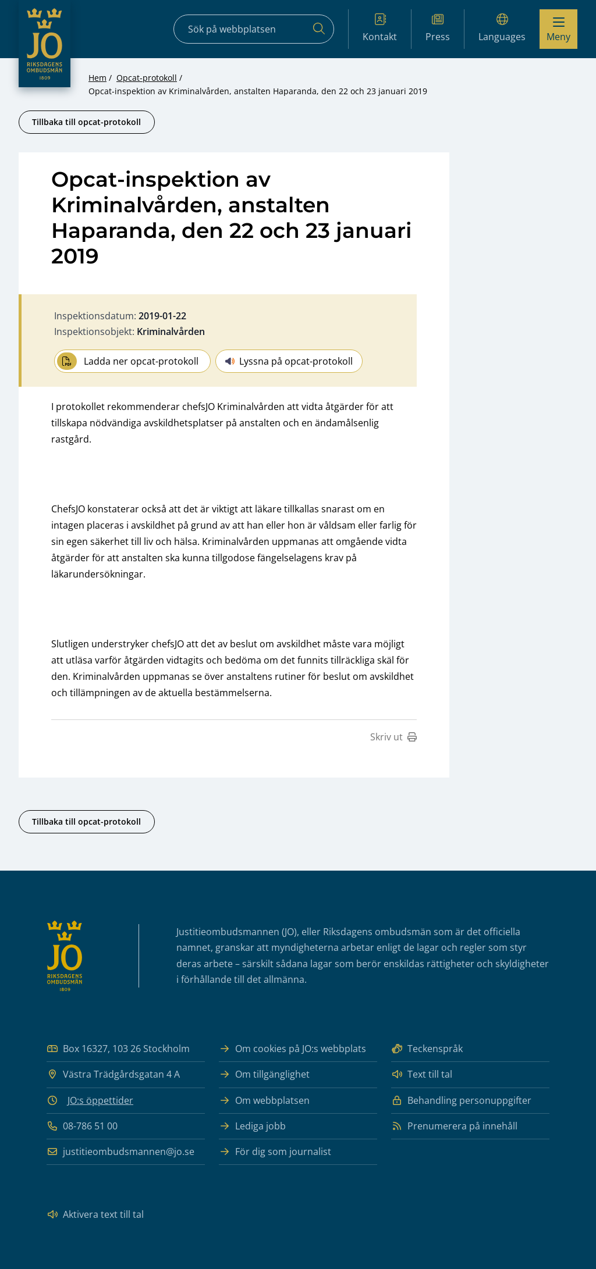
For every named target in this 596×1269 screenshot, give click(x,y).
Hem (97, 77)
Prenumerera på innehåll (454, 1126)
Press (437, 28)
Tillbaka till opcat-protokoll (86, 121)
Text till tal (421, 1074)
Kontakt (380, 28)
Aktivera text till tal (95, 1214)
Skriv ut (393, 736)
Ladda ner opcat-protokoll (127, 361)
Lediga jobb (252, 1126)
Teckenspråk (427, 1049)
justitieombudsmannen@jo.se (120, 1152)
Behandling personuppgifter (461, 1100)
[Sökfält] (253, 29)
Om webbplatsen (264, 1100)
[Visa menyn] (558, 29)
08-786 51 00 (82, 1126)
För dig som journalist (275, 1152)
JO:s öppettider (100, 1100)
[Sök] (319, 29)
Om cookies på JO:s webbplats (292, 1049)
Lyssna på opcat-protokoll (289, 361)
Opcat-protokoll (146, 77)
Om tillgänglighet (264, 1074)
